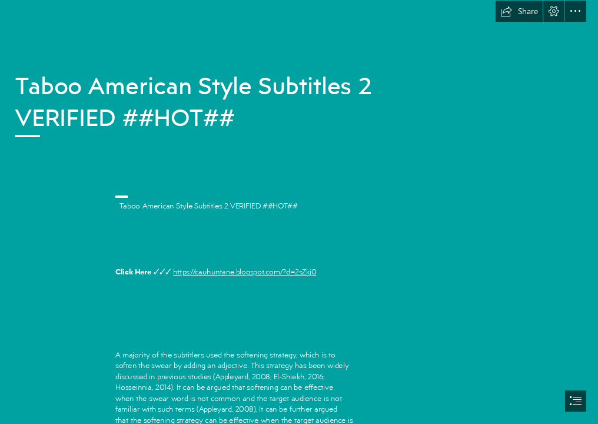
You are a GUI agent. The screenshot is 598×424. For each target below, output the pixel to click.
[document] (299, 212)
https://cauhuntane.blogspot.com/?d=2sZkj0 (244, 272)
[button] (519, 11)
